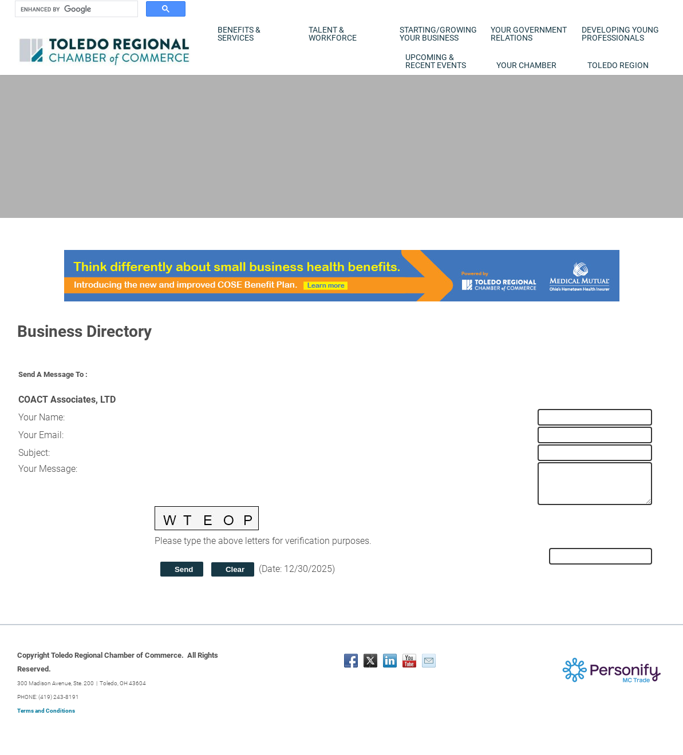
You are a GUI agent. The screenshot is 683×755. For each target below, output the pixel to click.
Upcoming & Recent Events (435, 61)
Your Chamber (526, 65)
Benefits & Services (239, 33)
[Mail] (429, 660)
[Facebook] (351, 660)
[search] (75, 9)
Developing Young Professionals (620, 33)
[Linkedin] (390, 660)
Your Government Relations (529, 33)
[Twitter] (370, 660)
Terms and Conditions (46, 711)
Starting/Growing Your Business (438, 33)
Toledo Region (618, 65)
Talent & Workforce (333, 33)
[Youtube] (409, 660)
